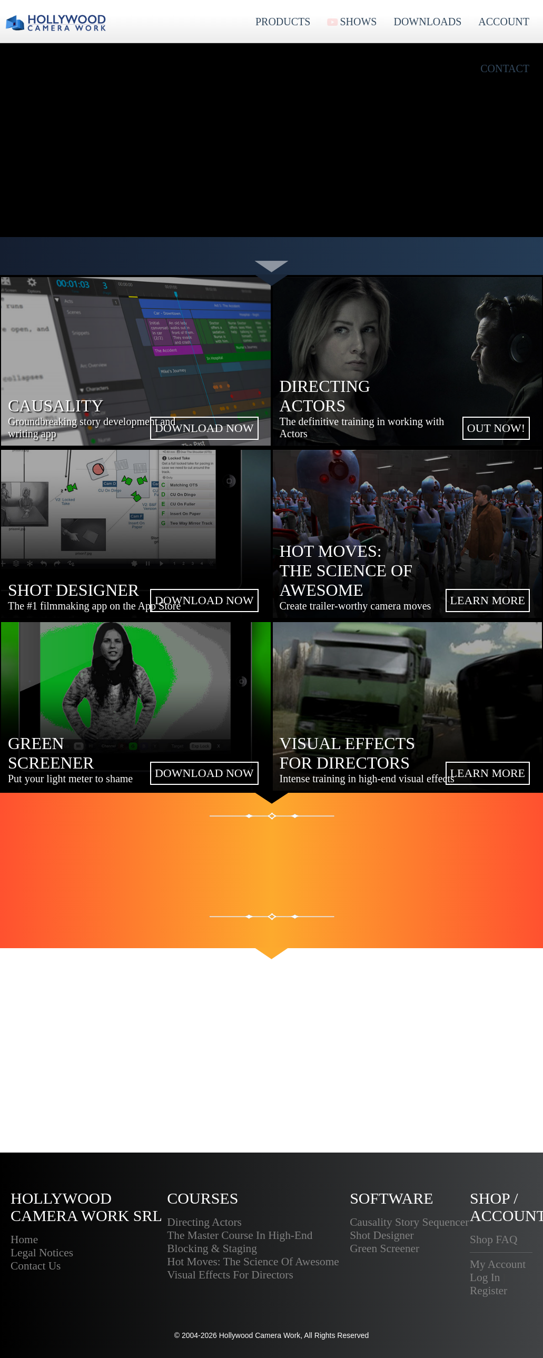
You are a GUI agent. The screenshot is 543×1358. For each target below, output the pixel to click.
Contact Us (36, 1265)
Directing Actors (204, 1222)
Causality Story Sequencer (409, 1222)
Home (24, 1239)
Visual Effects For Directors (230, 1274)
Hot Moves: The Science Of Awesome (253, 1261)
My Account (498, 1264)
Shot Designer (381, 1235)
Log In (485, 1277)
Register (488, 1290)
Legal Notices (42, 1252)
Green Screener (384, 1248)
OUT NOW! (496, 428)
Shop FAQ (493, 1239)
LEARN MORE (487, 600)
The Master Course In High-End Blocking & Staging (239, 1242)
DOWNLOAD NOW (204, 428)
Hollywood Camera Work (260, 1335)
